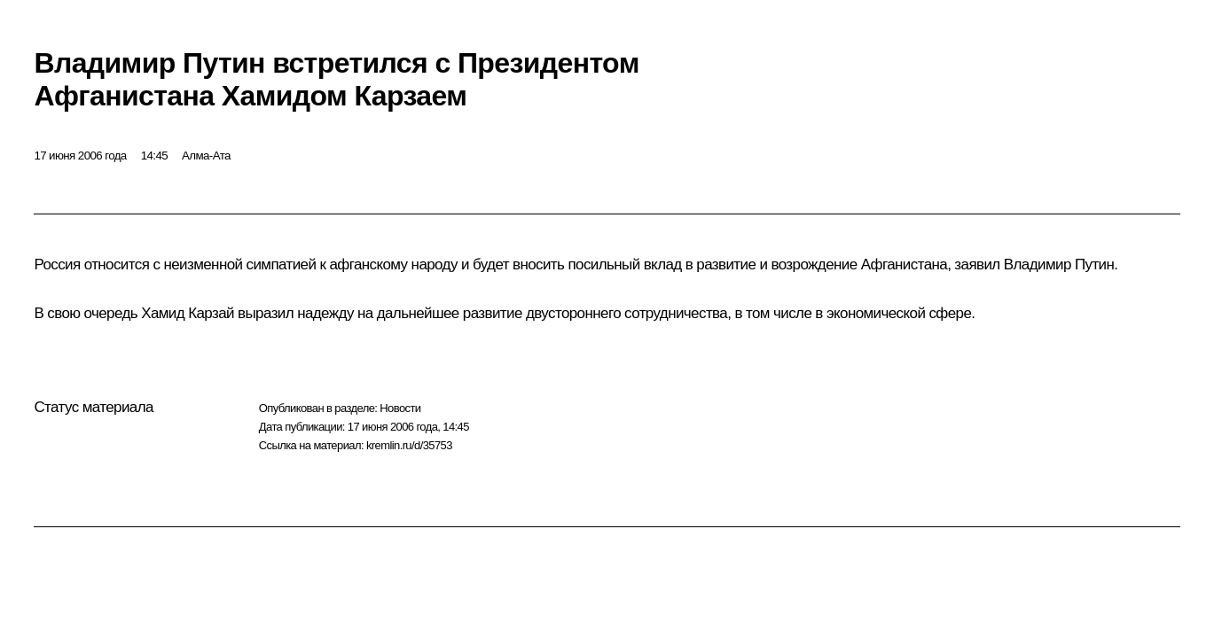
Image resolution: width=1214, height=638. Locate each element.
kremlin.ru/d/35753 (409, 445)
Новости (400, 408)
